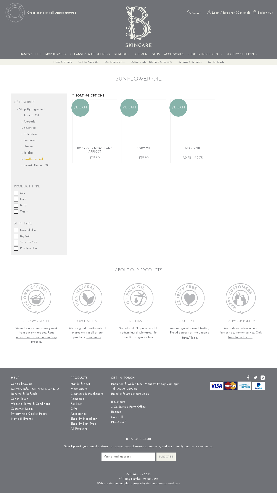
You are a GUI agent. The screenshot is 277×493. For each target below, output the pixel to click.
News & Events (59, 62)
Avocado (29, 122)
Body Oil (143, 131)
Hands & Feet (30, 54)
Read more (94, 337)
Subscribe (166, 456)
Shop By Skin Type (242, 54)
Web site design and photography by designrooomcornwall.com (138, 483)
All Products (79, 429)
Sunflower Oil (33, 159)
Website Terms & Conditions (30, 404)
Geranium (30, 140)
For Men (140, 54)
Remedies (121, 54)
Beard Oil (193, 131)
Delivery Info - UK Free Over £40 (151, 62)
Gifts (156, 54)
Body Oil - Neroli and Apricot (94, 131)
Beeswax (30, 128)
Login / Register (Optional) (228, 12)
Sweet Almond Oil (36, 165)
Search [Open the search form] (194, 12)
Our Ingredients (113, 62)
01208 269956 (65, 12)
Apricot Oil (31, 115)
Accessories (174, 54)
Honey (28, 146)
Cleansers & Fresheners (90, 54)
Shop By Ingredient (205, 54)
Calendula (30, 134)
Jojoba (28, 153)
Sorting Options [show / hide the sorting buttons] (87, 96)
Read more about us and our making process (36, 337)
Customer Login (22, 409)
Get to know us (86, 62)
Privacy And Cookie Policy (29, 414)
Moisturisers (55, 54)
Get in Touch (219, 62)
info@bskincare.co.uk (134, 394)
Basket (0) (263, 12)
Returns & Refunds (192, 62)
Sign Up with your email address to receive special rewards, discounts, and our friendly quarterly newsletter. (138, 446)
